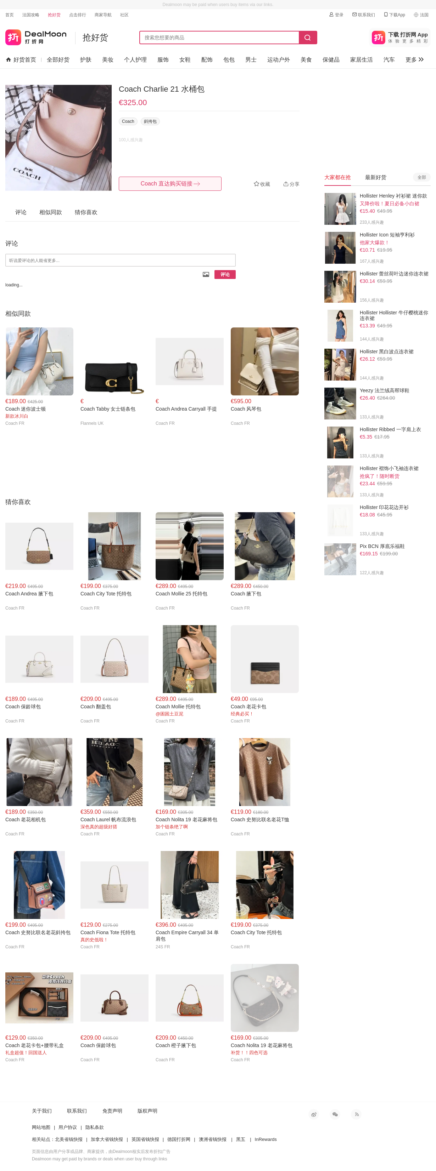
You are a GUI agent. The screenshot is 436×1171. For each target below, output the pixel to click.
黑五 (240, 1139)
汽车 (389, 60)
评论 (225, 274)
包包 (229, 60)
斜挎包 (150, 121)
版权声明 (147, 1111)
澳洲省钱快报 (213, 1139)
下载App (394, 14)
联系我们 (363, 14)
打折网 (35, 35)
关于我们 (42, 1111)
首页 (9, 14)
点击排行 (77, 14)
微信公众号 (335, 1114)
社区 (124, 14)
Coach (128, 121)
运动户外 (278, 60)
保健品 (331, 60)
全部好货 (58, 60)
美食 (306, 60)
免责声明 (112, 1111)
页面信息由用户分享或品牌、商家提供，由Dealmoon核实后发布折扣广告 (101, 1151)
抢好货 (54, 14)
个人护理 (135, 60)
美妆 (107, 60)
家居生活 (361, 60)
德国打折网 (178, 1139)
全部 (422, 177)
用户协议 (67, 1127)
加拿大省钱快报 (107, 1139)
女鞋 (185, 60)
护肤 (85, 60)
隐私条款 (94, 1127)
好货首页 (21, 60)
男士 (251, 60)
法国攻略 (30, 14)
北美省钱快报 (69, 1139)
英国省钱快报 (145, 1139)
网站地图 (41, 1127)
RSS (356, 1114)
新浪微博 (313, 1114)
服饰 (163, 60)
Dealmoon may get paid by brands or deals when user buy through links (99, 1158)
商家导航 (103, 14)
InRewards (266, 1139)
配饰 (207, 60)
